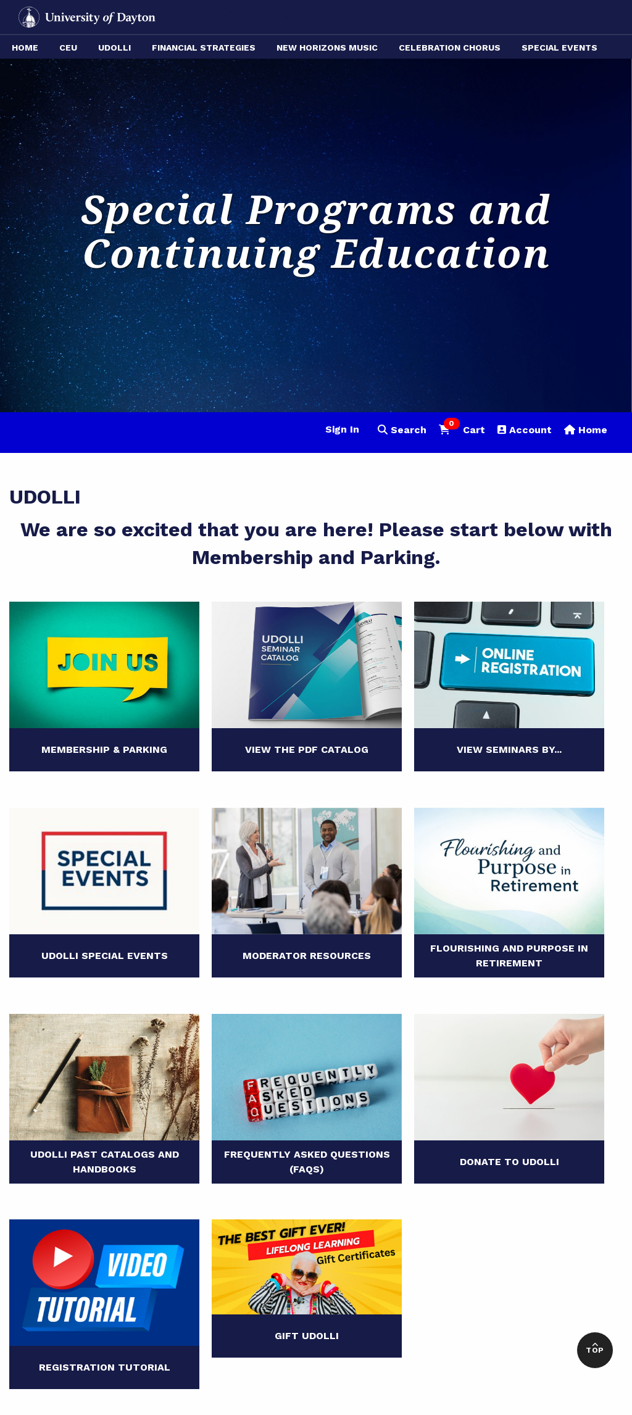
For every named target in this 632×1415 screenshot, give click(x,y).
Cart (461, 429)
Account (524, 430)
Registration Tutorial (104, 1367)
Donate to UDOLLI (509, 1162)
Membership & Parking (104, 749)
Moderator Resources (307, 955)
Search (402, 430)
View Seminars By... (509, 749)
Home (585, 430)
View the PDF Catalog (306, 749)
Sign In (342, 429)
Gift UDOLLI (307, 1336)
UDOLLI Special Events (104, 955)
